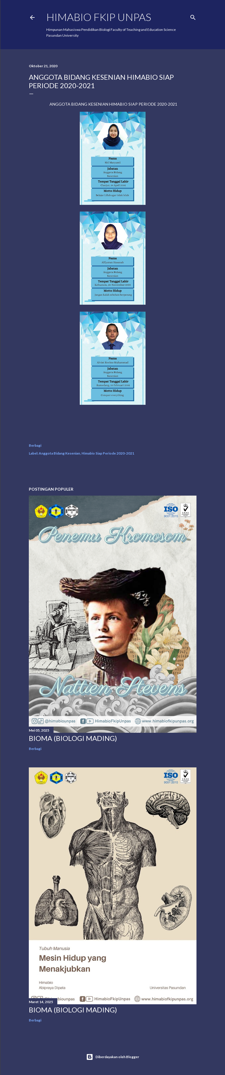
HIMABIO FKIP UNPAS (98, 16)
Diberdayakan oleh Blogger (112, 1056)
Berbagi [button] (35, 445)
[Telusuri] (192, 16)
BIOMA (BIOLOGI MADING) (73, 738)
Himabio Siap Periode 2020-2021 (108, 453)
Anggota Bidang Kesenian (59, 453)
